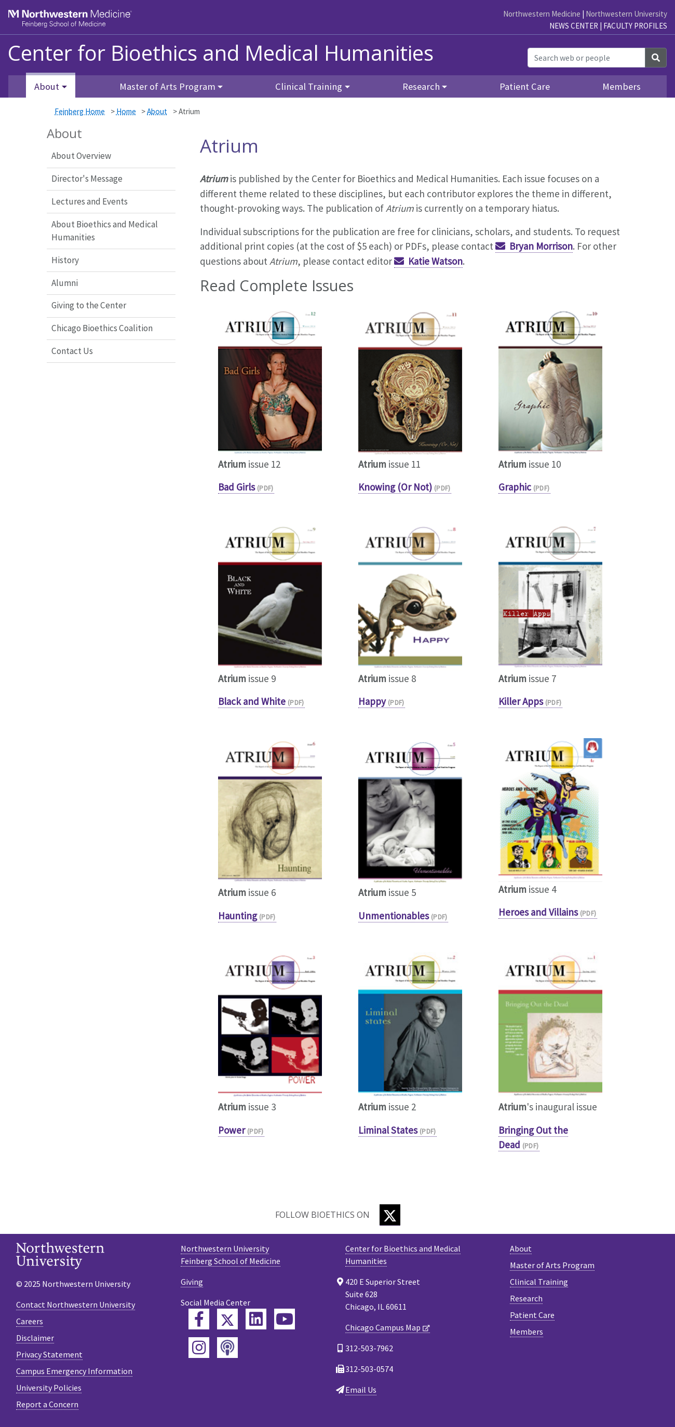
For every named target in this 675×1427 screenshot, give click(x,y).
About (157, 111)
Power (231, 1130)
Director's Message (87, 178)
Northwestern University (626, 14)
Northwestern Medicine (541, 14)
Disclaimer (35, 1338)
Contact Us (72, 351)
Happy (372, 701)
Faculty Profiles (635, 26)
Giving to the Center (88, 305)
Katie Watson (435, 261)
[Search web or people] (586, 57)
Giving (192, 1281)
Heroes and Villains (538, 912)
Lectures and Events (89, 201)
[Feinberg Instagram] (198, 1347)
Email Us (360, 1389)
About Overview (81, 155)
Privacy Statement (49, 1354)
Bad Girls (236, 487)
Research (526, 1298)
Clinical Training (539, 1281)
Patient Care (525, 86)
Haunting (237, 915)
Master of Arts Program (552, 1265)
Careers (29, 1321)
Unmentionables (393, 915)
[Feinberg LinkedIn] (256, 1319)
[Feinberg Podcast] (227, 1347)
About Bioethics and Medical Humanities (104, 231)
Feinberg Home (80, 111)
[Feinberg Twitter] (227, 1319)
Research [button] (421, 86)
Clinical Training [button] (308, 86)
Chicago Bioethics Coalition (102, 328)
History (65, 260)
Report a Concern (47, 1404)
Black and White (252, 701)
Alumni (64, 283)
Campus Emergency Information (74, 1371)
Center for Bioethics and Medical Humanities (221, 53)
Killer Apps (520, 701)
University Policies (49, 1387)
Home (126, 111)
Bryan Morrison (541, 246)
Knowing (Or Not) (395, 487)
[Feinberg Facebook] (198, 1319)
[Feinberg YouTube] (284, 1319)
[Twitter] (390, 1215)
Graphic (514, 487)
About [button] (46, 86)
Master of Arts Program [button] (167, 86)
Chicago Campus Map (383, 1327)
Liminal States (387, 1130)
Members (621, 86)
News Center (573, 26)
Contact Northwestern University (75, 1304)
